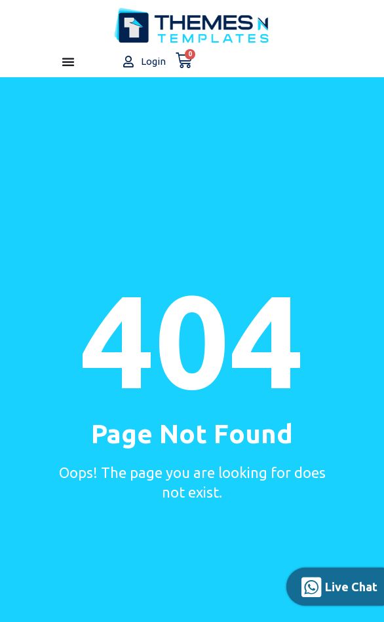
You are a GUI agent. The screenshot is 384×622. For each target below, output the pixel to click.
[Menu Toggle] (68, 61)
